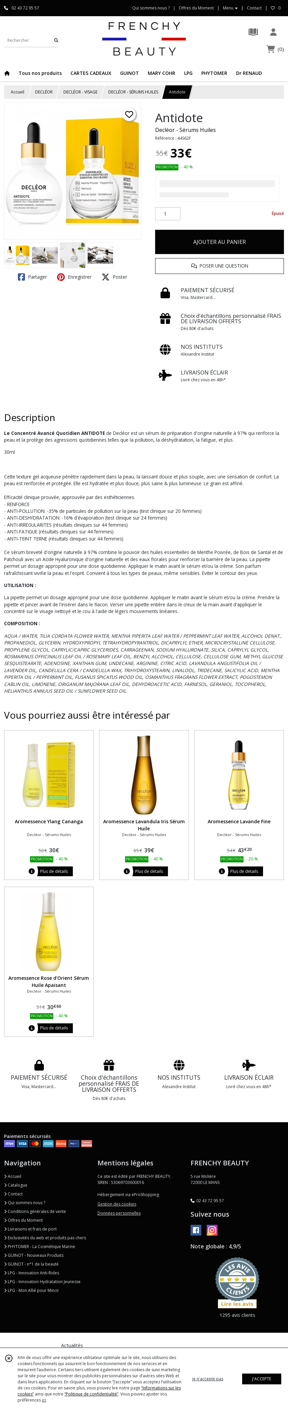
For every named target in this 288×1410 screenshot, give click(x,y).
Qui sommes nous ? (24, 1203)
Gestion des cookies (116, 1204)
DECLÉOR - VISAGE (80, 92)
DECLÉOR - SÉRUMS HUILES (133, 92)
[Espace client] (273, 31)
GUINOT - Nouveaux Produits (33, 1255)
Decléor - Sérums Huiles (185, 130)
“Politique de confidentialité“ (91, 1394)
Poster (114, 277)
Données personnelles (119, 1213)
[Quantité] (167, 214)
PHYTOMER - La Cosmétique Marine (39, 1246)
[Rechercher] (56, 40)
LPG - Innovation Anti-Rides (31, 1273)
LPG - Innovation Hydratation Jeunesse (42, 1281)
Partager (32, 277)
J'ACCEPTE (261, 1379)
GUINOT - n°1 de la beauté (31, 1264)
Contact (254, 8)
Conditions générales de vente (35, 1211)
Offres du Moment (23, 1220)
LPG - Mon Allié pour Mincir (31, 1290)
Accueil (17, 92)
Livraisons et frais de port (30, 1229)
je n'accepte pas (207, 1379)
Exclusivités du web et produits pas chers (45, 1238)
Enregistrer (74, 277)
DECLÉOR (44, 92)
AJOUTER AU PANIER (219, 242)
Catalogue (15, 1185)
